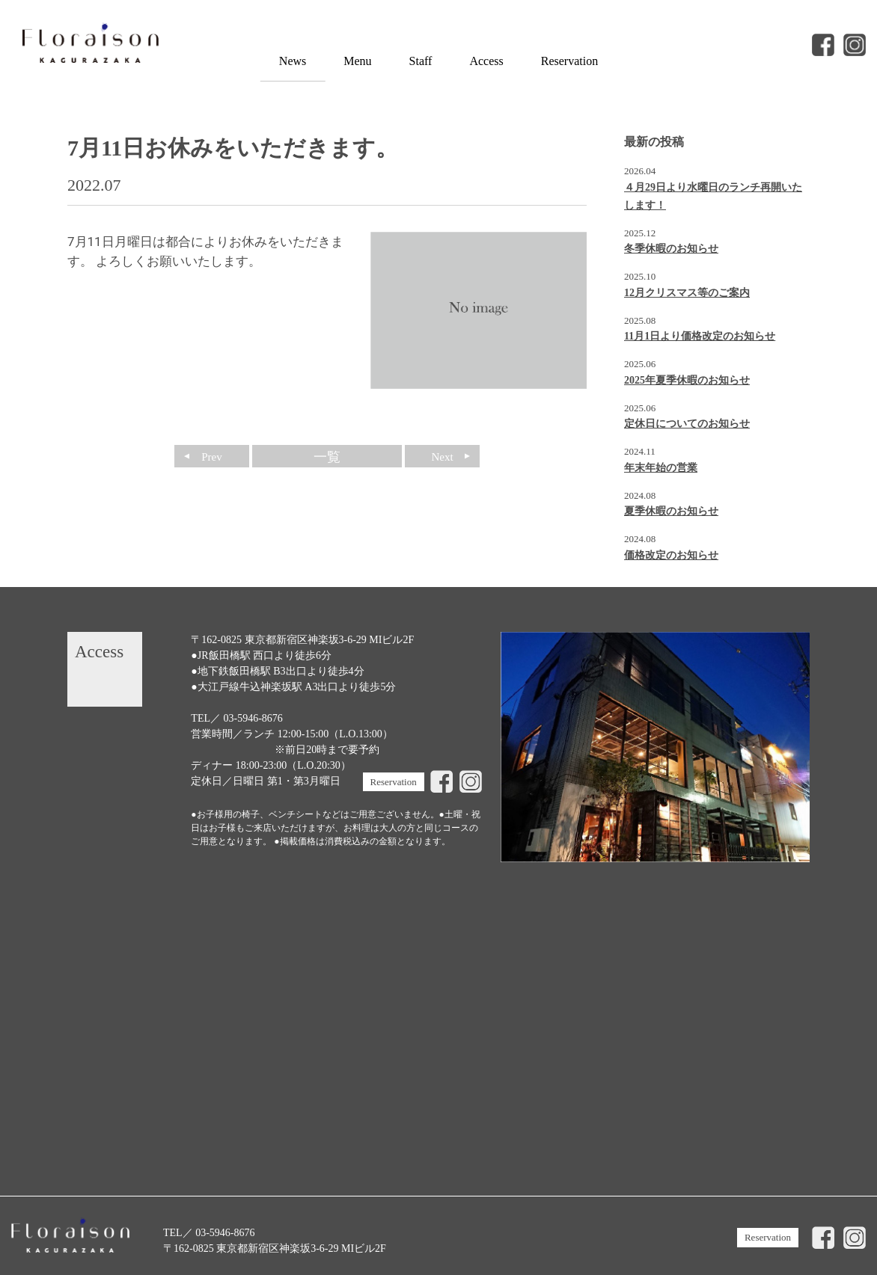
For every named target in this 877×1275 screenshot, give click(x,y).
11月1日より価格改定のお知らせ (699, 336)
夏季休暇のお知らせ (671, 511)
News (292, 61)
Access (486, 61)
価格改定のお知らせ (671, 555)
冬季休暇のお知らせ (671, 248)
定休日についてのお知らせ (687, 423)
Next (442, 457)
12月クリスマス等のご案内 (687, 292)
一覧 (327, 456)
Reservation (569, 61)
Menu (357, 61)
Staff (421, 61)
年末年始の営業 (660, 467)
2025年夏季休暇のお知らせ (687, 380)
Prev (211, 457)
